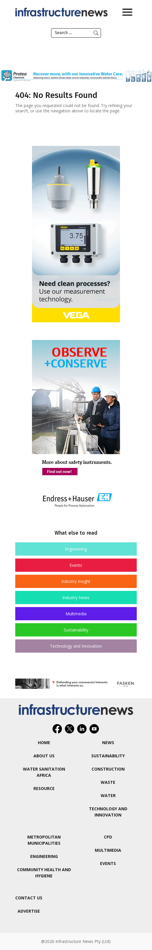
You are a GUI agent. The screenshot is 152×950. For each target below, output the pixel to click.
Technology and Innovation (76, 646)
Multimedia (76, 613)
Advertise (29, 911)
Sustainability (76, 630)
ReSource (44, 788)
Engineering (76, 549)
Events (76, 565)
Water (108, 795)
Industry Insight (75, 581)
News (108, 742)
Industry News (75, 597)
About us (44, 756)
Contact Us (28, 898)
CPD (108, 837)
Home (44, 742)
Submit (96, 33)
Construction (108, 769)
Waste (108, 782)
